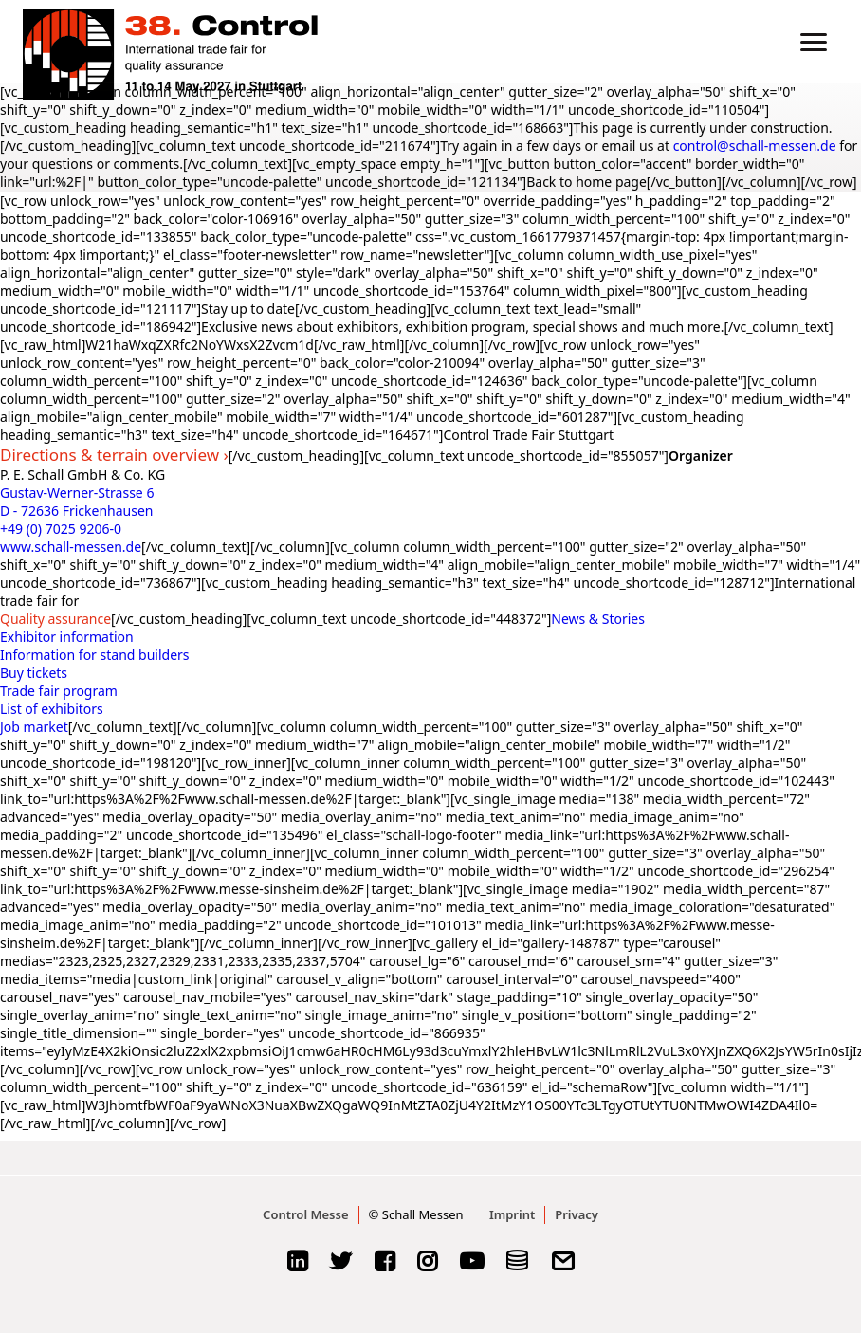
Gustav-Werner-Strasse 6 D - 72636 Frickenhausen (77, 502)
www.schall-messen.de (70, 547)
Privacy (576, 1214)
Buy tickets (33, 673)
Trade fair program (59, 691)
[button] (813, 41)
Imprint (512, 1214)
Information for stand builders (95, 655)
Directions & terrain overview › (114, 455)
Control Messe (305, 1214)
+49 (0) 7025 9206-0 (60, 529)
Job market (34, 727)
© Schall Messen (416, 1214)
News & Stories (598, 619)
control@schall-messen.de (754, 146)
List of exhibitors (51, 709)
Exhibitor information (67, 637)
